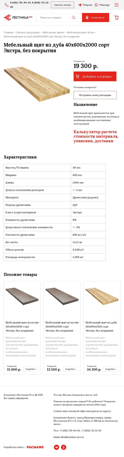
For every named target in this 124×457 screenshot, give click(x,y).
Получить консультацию (94, 95)
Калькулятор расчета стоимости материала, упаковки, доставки (96, 136)
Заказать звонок (62, 5)
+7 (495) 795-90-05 (70, 430)
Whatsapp (101, 5)
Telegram (85, 5)
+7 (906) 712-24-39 (91, 430)
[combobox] (57, 17)
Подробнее (31, 369)
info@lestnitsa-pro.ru (72, 437)
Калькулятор (94, 17)
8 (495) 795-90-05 (20, 2)
